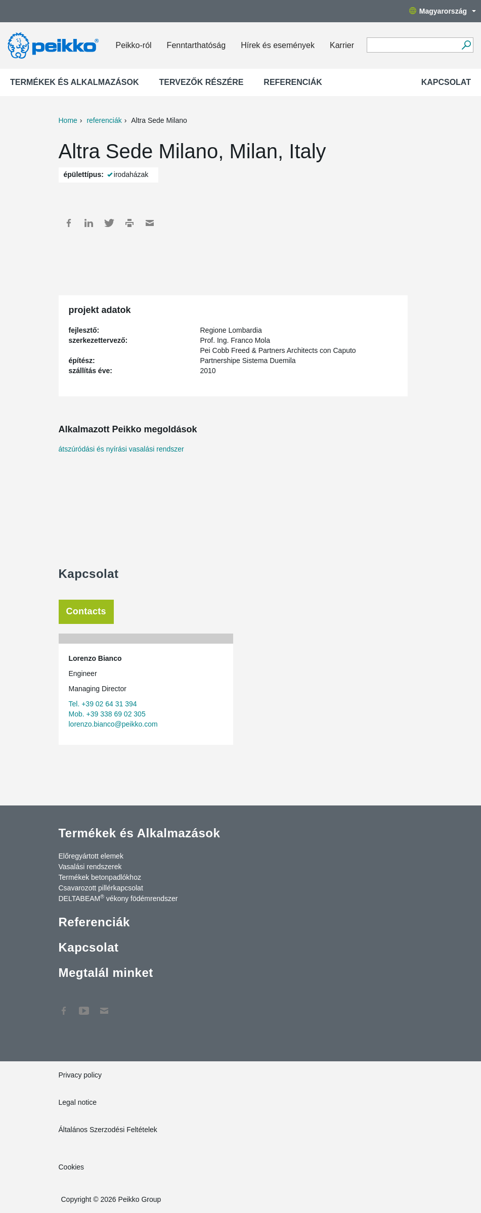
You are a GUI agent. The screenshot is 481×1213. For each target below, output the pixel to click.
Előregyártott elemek (91, 856)
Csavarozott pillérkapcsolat (101, 888)
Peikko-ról (133, 45)
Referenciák (293, 82)
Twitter (109, 223)
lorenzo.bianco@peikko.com (113, 724)
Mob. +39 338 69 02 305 (107, 714)
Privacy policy (80, 1075)
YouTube (84, 1006)
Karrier (342, 45)
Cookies (71, 1167)
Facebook (69, 223)
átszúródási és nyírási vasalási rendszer (121, 449)
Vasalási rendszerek (90, 867)
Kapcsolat (446, 82)
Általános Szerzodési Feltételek (108, 1130)
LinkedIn (89, 223)
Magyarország (442, 11)
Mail (150, 223)
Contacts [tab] (86, 611)
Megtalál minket (106, 972)
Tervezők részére (201, 82)
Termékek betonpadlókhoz (100, 877)
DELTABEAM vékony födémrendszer (118, 898)
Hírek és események (278, 45)
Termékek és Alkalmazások (74, 82)
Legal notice (78, 1102)
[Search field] (412, 45)
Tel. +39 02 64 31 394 (103, 704)
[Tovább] (466, 45)
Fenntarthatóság (196, 45)
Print (129, 223)
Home (68, 120)
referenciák (103, 120)
